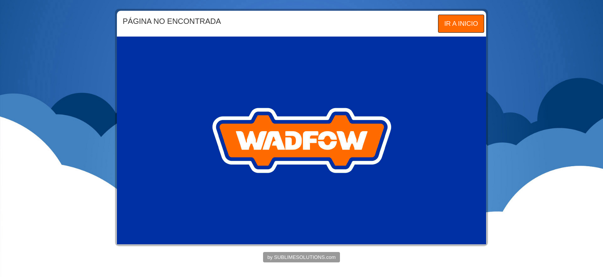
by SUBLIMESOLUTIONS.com (301, 257)
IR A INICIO (461, 23)
